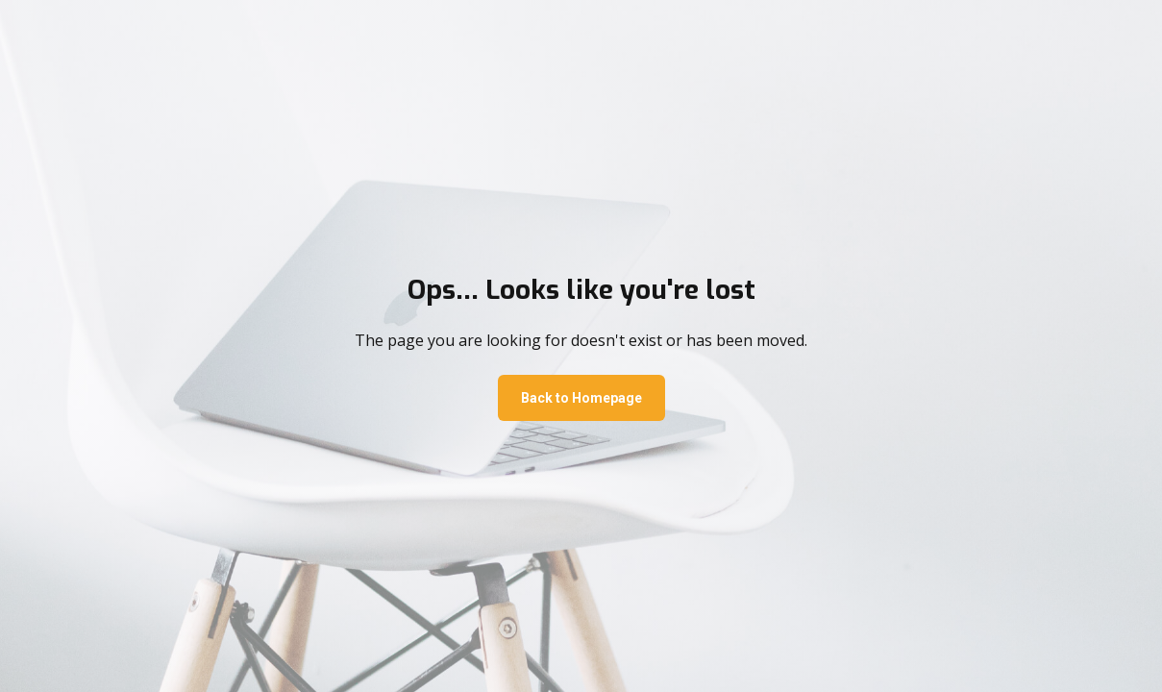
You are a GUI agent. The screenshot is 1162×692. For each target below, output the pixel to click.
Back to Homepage (581, 398)
